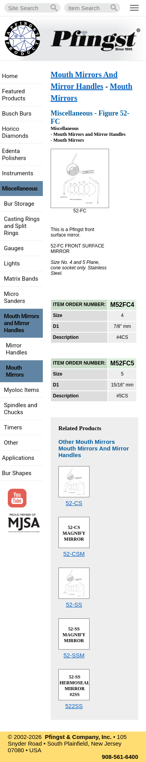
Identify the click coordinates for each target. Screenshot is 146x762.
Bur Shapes (17, 473)
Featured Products (13, 95)
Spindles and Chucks (20, 409)
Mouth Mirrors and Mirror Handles (21, 323)
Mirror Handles (16, 349)
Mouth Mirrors (15, 371)
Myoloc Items (21, 389)
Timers (13, 427)
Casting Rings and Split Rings (22, 226)
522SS (74, 706)
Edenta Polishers (14, 155)
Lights (12, 263)
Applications (18, 457)
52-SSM (73, 655)
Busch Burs (17, 113)
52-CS (74, 503)
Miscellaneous (19, 188)
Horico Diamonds (15, 132)
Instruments (17, 173)
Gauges (14, 248)
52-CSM (73, 553)
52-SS (74, 604)
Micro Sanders (14, 297)
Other (11, 442)
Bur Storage (19, 203)
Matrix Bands (21, 278)
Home (10, 76)
